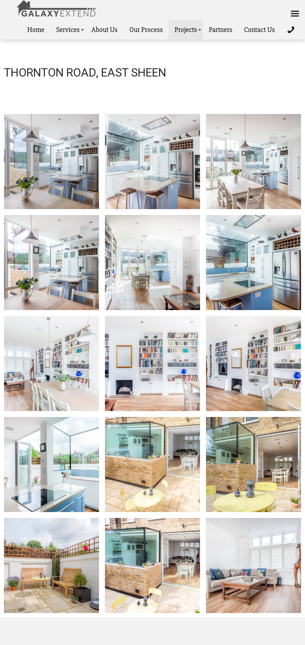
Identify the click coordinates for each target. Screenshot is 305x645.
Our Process (146, 29)
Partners (220, 29)
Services (67, 29)
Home (35, 29)
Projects (185, 29)
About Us (105, 29)
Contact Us (259, 29)
